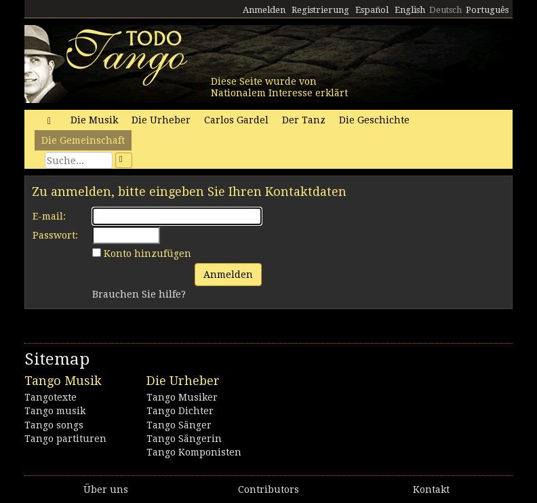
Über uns (105, 489)
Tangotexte (50, 397)
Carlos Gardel (236, 120)
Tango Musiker (182, 397)
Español (372, 10)
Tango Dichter (180, 410)
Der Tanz (303, 120)
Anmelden (264, 10)
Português (487, 10)
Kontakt (431, 489)
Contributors (268, 489)
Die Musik (94, 120)
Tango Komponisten (193, 452)
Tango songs (53, 425)
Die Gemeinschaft (83, 140)
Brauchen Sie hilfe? (139, 294)
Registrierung (320, 10)
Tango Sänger (179, 425)
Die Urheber (161, 120)
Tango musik (54, 410)
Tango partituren (65, 438)
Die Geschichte (374, 120)
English (410, 10)
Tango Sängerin (184, 438)
